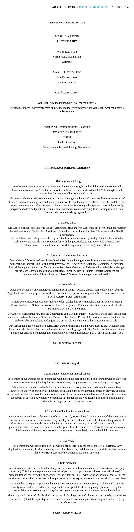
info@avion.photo (67, 77)
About (56, 7)
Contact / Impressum (92, 7)
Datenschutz (119, 7)
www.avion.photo (67, 82)
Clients (69, 7)
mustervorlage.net (71, 342)
